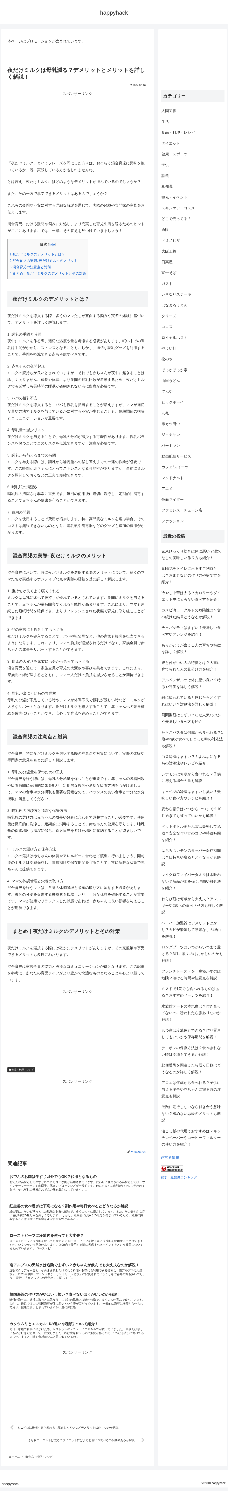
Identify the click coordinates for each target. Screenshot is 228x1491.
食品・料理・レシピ (21, 1069)
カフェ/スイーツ (174, 467)
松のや (167, 359)
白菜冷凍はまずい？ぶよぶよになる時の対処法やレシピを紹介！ (191, 760)
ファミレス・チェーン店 (181, 510)
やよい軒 (168, 348)
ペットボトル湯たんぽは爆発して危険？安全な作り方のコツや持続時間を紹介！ (191, 833)
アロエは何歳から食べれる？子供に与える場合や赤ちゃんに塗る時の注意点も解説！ (191, 1089)
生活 (165, 122)
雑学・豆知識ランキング (179, 1177)
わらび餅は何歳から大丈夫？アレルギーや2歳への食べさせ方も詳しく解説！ (192, 905)
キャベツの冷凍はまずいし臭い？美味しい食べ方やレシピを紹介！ (191, 795)
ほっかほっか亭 (174, 370)
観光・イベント (174, 197)
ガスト (167, 284)
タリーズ (168, 316)
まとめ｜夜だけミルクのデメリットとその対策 (48, 273)
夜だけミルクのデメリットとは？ (37, 254)
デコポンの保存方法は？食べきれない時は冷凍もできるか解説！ (191, 1051)
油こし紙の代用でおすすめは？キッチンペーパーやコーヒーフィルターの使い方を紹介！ (191, 1138)
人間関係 (168, 111)
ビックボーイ (172, 402)
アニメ (167, 489)
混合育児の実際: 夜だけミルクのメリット (44, 261)
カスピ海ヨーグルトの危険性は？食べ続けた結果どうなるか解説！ (191, 613)
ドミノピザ (170, 240)
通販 (165, 230)
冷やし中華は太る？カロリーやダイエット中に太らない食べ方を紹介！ (191, 596)
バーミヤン (170, 446)
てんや (167, 392)
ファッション (172, 521)
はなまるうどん (174, 305)
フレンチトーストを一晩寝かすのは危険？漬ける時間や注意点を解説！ (191, 974)
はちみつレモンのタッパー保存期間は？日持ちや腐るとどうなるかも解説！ (191, 857)
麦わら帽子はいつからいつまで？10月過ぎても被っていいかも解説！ (191, 812)
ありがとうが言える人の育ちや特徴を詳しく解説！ (191, 648)
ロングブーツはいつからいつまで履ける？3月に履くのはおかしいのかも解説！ (192, 954)
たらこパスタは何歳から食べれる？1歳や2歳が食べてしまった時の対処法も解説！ (192, 739)
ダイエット (170, 143)
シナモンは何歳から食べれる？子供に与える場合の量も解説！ (191, 777)
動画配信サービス (176, 456)
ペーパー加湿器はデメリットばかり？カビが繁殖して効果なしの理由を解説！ (191, 930)
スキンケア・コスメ (178, 208)
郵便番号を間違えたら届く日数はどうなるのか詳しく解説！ (191, 1068)
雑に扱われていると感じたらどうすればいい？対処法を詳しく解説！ (191, 700)
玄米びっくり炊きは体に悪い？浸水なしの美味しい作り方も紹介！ (191, 554)
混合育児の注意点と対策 (30, 267)
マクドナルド (172, 478)
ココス (167, 327)
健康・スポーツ (174, 154)
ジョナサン (170, 435)
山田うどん (170, 381)
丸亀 (165, 413)
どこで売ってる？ (176, 219)
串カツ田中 (170, 424)
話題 (165, 176)
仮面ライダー (172, 499)
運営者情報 (170, 1157)
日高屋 (167, 262)
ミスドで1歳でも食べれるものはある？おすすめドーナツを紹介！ (190, 992)
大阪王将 (168, 251)
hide (52, 244)
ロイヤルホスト (174, 338)
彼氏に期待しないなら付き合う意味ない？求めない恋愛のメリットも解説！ (191, 1113)
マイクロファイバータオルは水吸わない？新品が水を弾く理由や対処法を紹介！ (191, 881)
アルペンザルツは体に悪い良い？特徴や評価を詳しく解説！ (191, 683)
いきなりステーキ (176, 294)
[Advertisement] (77, 126)
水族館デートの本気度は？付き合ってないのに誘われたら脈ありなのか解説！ (191, 1013)
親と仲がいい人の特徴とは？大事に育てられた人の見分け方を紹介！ (191, 666)
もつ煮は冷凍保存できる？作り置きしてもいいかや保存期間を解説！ (191, 1033)
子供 (165, 165)
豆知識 (167, 186)
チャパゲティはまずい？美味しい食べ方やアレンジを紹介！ (191, 631)
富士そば (168, 273)
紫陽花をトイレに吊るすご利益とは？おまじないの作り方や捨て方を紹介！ (191, 575)
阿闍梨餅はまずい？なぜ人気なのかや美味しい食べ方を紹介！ (191, 718)
